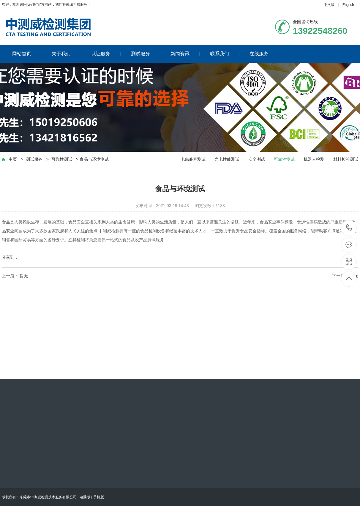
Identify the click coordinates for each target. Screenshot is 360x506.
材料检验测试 (345, 159)
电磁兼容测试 (193, 159)
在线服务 (259, 53)
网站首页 (27, 53)
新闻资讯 (185, 53)
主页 (13, 159)
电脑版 (85, 497)
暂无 (24, 275)
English (348, 5)
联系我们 (224, 53)
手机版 (98, 497)
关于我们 (66, 53)
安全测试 (256, 159)
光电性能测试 (226, 159)
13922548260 (349, 227)
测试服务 (145, 53)
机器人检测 (314, 159)
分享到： (10, 257)
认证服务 (106, 53)
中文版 (329, 5)
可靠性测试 (61, 159)
